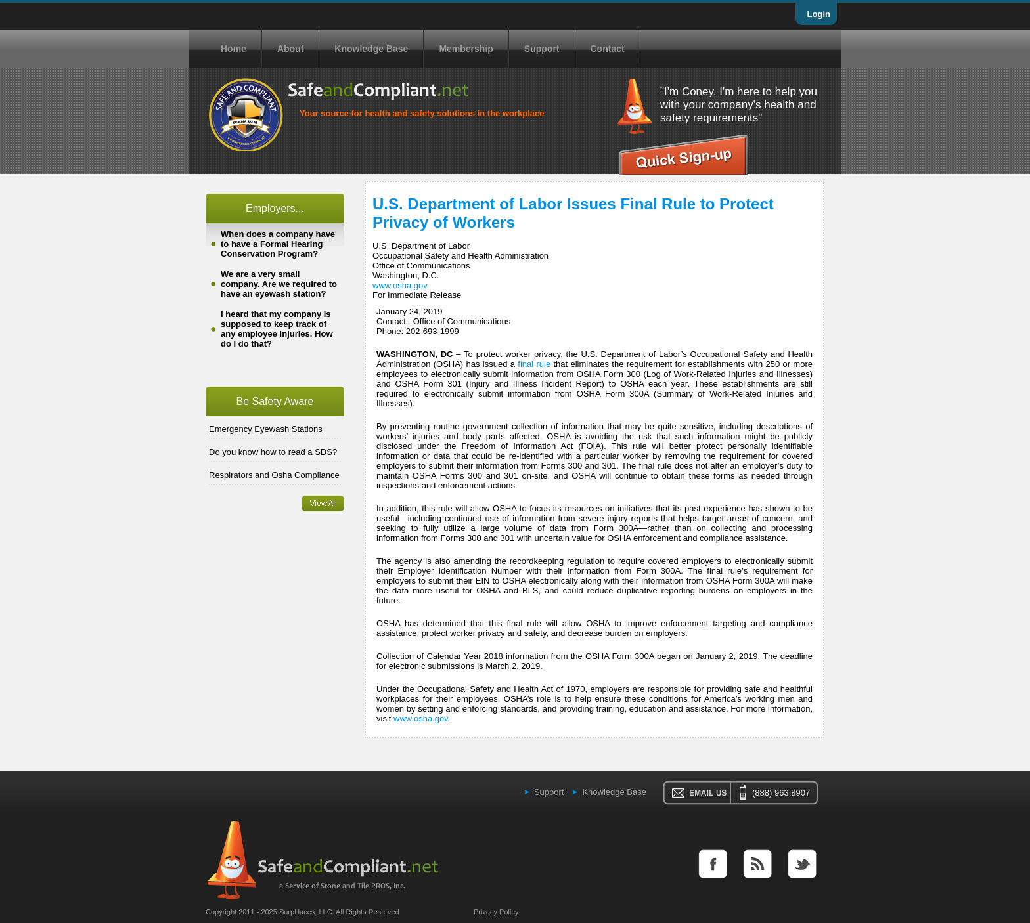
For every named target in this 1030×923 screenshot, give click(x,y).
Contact (608, 48)
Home (233, 48)
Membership (466, 48)
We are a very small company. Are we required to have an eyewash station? (279, 284)
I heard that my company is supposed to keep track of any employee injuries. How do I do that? (277, 329)
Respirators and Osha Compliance (274, 475)
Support (542, 48)
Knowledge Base (371, 48)
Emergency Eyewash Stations (266, 429)
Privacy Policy (496, 912)
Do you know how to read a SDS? (273, 452)
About (290, 48)
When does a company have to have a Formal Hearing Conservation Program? (278, 244)
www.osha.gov (400, 285)
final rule (534, 364)
